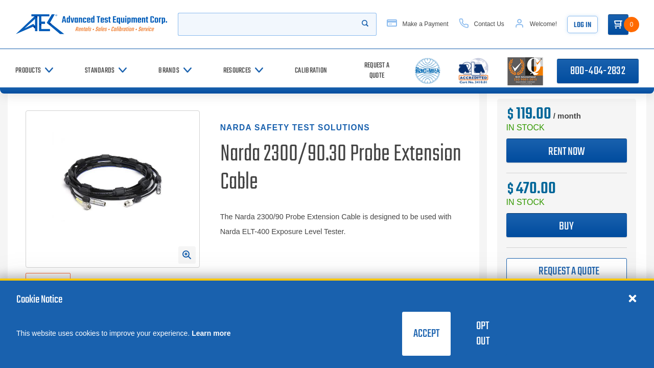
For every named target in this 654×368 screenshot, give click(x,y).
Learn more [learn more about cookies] (211, 333)
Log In (582, 25)
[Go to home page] (91, 24)
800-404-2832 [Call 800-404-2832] (597, 71)
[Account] (536, 24)
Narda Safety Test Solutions (295, 127)
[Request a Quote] (376, 71)
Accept (426, 333)
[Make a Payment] (417, 24)
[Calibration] (310, 71)
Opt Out (482, 333)
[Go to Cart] (618, 24)
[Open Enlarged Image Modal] (187, 255)
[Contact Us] (481, 24)
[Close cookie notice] (632, 298)
